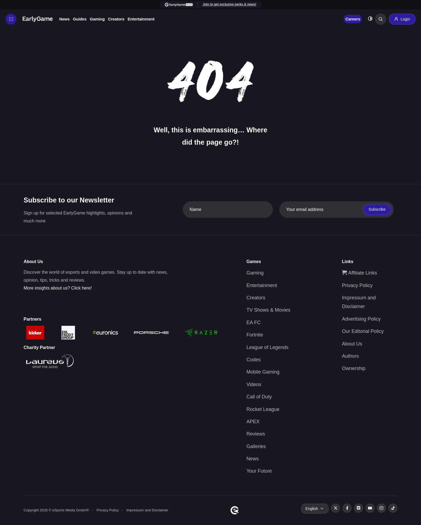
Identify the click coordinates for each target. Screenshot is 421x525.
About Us (352, 344)
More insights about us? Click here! (58, 288)
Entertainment (141, 19)
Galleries (256, 446)
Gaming (97, 19)
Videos (253, 384)
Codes (253, 359)
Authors (350, 356)
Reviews (255, 434)
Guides (79, 19)
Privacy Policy (357, 285)
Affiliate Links (359, 273)
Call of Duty (259, 396)
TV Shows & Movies (268, 310)
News (64, 19)
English (312, 508)
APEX (252, 421)
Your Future (259, 471)
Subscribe (377, 209)
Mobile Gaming (262, 372)
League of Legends (267, 347)
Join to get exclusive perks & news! (229, 4)
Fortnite (254, 335)
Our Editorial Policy (363, 331)
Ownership (353, 368)
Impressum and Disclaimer (147, 510)
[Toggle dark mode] (370, 19)
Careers (352, 19)
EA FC (253, 322)
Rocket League (262, 409)
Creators (116, 19)
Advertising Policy (361, 319)
